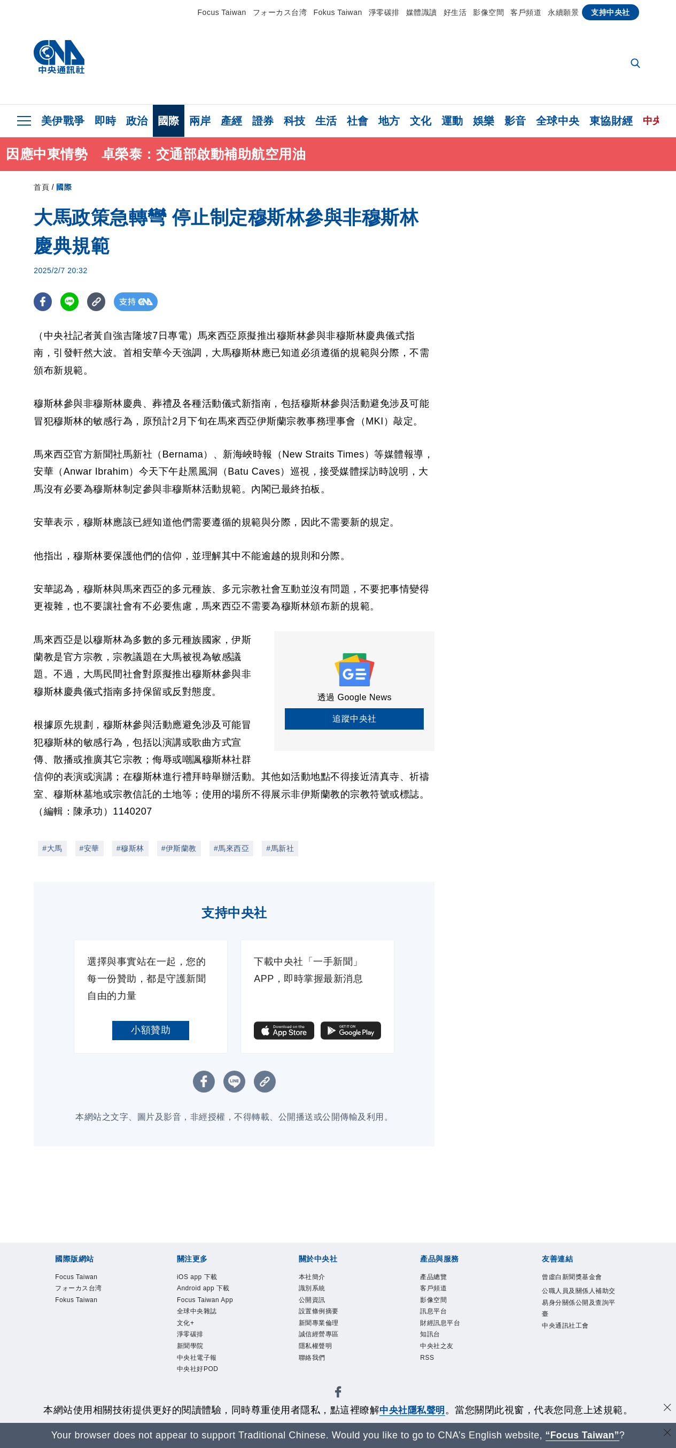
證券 (263, 121)
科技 (295, 121)
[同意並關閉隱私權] (667, 1408)
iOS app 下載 (197, 1277)
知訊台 (430, 1336)
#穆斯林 (130, 848)
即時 (105, 121)
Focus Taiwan (222, 12)
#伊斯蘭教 (179, 848)
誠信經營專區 (319, 1336)
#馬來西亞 (231, 848)
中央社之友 (437, 1348)
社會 (358, 121)
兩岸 (200, 121)
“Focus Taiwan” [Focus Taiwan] (582, 1435)
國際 (169, 121)
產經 (232, 121)
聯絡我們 (312, 1360)
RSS (427, 1360)
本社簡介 (312, 1277)
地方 (389, 121)
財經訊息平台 (440, 1324)
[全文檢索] (636, 64)
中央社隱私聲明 (412, 1410)
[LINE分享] (70, 301)
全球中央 (558, 121)
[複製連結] (97, 301)
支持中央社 (610, 12)
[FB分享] (43, 301)
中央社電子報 (197, 1360)
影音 (515, 121)
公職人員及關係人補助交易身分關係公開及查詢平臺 (579, 1303)
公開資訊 (312, 1301)
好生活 (455, 12)
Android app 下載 (204, 1289)
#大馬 (52, 848)
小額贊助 (150, 1030)
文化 (421, 121)
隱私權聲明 (315, 1348)
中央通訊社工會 (565, 1326)
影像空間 (488, 12)
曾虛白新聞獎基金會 (572, 1277)
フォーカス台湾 (280, 12)
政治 (137, 121)
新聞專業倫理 (319, 1324)
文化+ (186, 1324)
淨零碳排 (384, 12)
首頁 (41, 187)
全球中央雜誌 (197, 1313)
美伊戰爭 (63, 121)
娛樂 (484, 121)
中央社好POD (198, 1371)
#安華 (89, 848)
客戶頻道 (525, 12)
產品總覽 (433, 1277)
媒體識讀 (421, 12)
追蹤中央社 (354, 718)
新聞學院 (190, 1348)
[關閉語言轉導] (667, 1433)
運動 (452, 121)
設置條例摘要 (319, 1313)
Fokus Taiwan (337, 12)
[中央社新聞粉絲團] (338, 1396)
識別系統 (312, 1289)
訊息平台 (433, 1313)
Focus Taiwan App (206, 1301)
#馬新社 (280, 848)
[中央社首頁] (59, 59)
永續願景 (563, 12)
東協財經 (611, 121)
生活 (326, 121)
